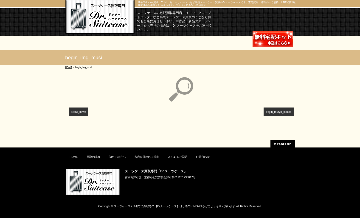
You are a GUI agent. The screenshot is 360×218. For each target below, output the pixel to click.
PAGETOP (282, 143)
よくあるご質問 (177, 157)
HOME (74, 157)
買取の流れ (93, 157)
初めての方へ (117, 157)
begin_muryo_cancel (278, 111)
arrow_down (78, 111)
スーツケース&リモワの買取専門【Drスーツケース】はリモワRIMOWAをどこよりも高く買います (174, 206)
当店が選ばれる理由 (146, 157)
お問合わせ (203, 157)
